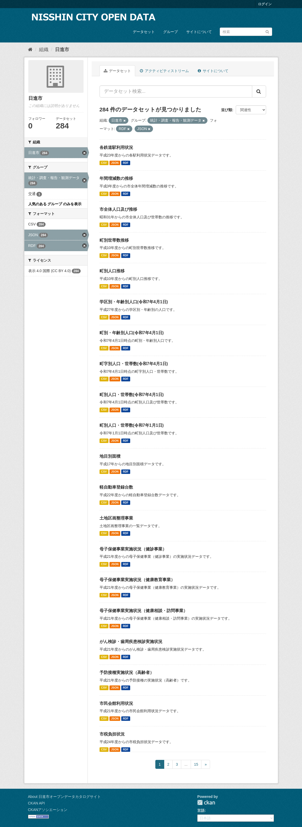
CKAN (206, 802)
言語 (201, 810)
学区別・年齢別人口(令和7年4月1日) (134, 302)
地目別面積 (110, 456)
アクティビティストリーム (164, 71)
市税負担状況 (112, 734)
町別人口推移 (112, 271)
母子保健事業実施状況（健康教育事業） (137, 579)
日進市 (62, 49)
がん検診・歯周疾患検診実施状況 (131, 641)
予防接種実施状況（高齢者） (127, 672)
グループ (170, 32)
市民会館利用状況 (116, 703)
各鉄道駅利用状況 (116, 147)
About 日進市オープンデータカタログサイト (64, 796)
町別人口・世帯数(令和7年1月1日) (132, 425)
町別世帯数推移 (114, 240)
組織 (43, 49)
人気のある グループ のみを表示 (55, 204)
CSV (104, 162)
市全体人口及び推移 (118, 209)
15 (196, 764)
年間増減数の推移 (116, 178)
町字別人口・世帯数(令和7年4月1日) (134, 363)
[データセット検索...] (176, 91)
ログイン (265, 4)
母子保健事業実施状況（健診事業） (133, 549)
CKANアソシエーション (48, 810)
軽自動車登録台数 (116, 487)
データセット (144, 32)
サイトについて (199, 32)
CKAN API (36, 803)
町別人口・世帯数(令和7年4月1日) (132, 394)
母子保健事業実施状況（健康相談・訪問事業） (144, 610)
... (186, 764)
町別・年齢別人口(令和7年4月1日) (132, 333)
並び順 (226, 110)
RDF (126, 162)
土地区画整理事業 (116, 518)
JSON (115, 162)
